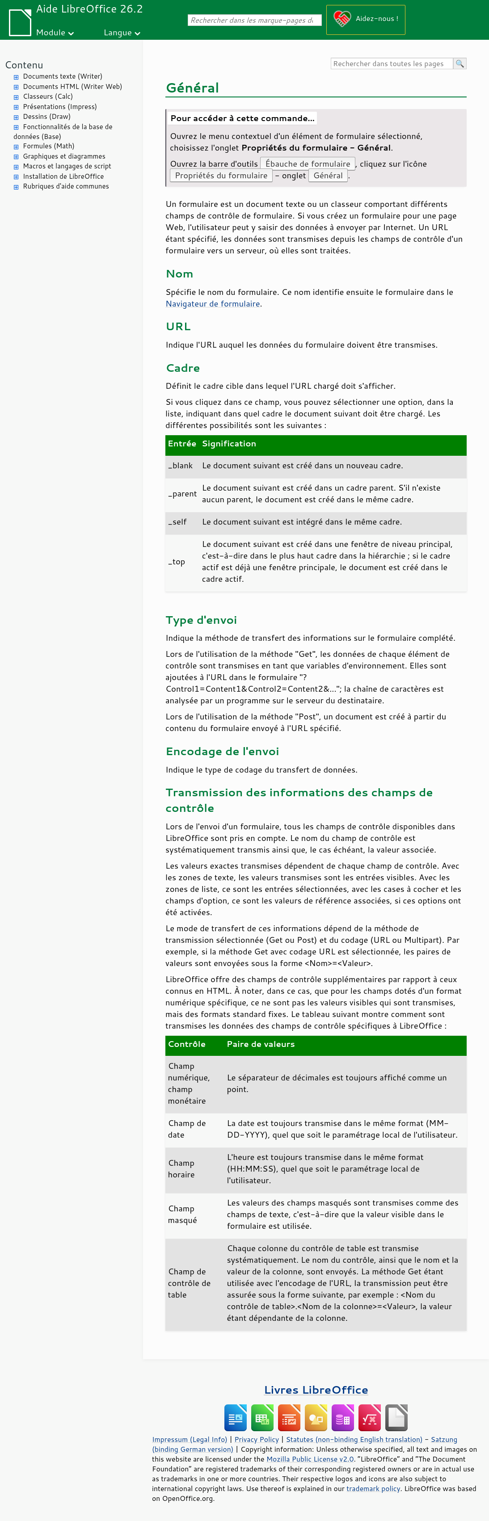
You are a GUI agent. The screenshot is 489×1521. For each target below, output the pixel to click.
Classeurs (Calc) (48, 96)
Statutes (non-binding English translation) (354, 1439)
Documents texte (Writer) (63, 76)
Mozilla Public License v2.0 (310, 1459)
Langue (118, 32)
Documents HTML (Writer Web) (72, 86)
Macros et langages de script (67, 166)
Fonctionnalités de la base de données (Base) (62, 132)
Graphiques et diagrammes (64, 156)
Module (50, 32)
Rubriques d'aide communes (66, 186)
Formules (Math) (49, 146)
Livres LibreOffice (316, 1389)
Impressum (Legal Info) (190, 1439)
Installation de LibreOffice (63, 176)
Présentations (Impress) (60, 106)
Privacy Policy (256, 1439)
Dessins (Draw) (47, 116)
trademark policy (373, 1488)
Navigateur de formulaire (212, 303)
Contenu (23, 64)
